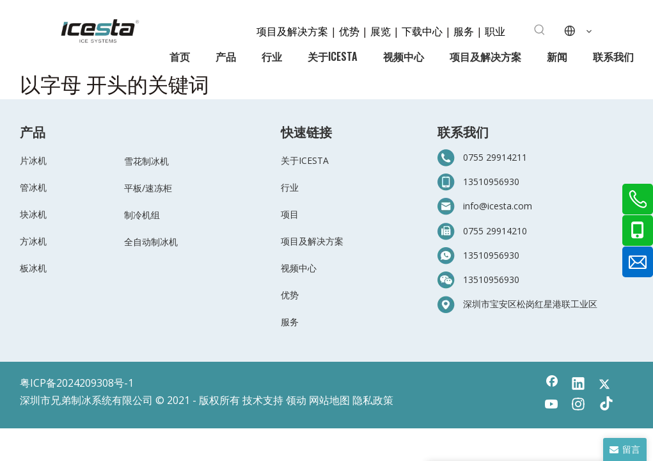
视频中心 (299, 268)
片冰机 (33, 160)
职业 (495, 30)
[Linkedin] (578, 385)
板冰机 (33, 268)
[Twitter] (604, 385)
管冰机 (33, 187)
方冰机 (33, 241)
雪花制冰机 (146, 161)
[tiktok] (604, 405)
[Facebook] (552, 385)
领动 (296, 400)
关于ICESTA (305, 160)
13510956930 (491, 181)
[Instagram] (578, 405)
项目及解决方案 (293, 30)
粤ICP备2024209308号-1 (77, 383)
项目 (290, 214)
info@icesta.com (497, 206)
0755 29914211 (495, 157)
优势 (349, 30)
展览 (380, 30)
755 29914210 (497, 231)
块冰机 (33, 214)
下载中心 (422, 30)
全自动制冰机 (151, 242)
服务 (464, 30)
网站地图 (329, 400)
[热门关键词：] (540, 30)
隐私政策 (372, 400)
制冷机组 (142, 215)
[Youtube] (552, 405)
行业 (290, 187)
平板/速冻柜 (148, 188)
